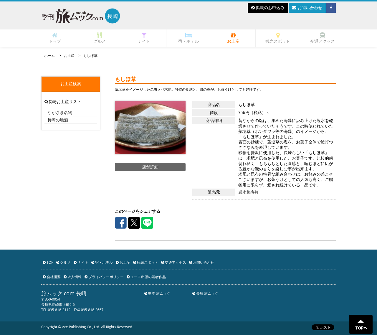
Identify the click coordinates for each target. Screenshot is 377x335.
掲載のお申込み (268, 7)
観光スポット (277, 38)
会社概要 (52, 276)
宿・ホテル (188, 38)
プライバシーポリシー (104, 276)
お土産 (233, 38)
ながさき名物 (59, 112)
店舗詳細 (150, 167)
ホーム (49, 55)
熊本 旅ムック (157, 293)
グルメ (99, 38)
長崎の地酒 (57, 120)
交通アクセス (322, 38)
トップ (55, 38)
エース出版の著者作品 (146, 276)
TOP (48, 262)
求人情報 (73, 276)
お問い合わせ (307, 7)
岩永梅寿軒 (248, 192)
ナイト (144, 38)
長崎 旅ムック (205, 293)
